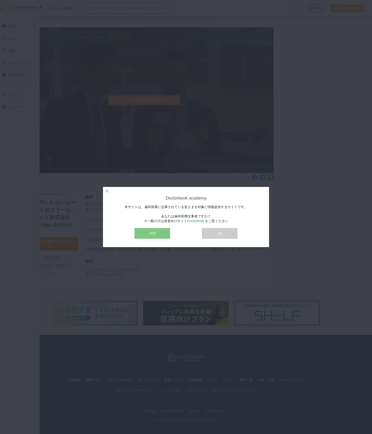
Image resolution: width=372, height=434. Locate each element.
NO (219, 233)
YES (152, 233)
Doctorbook (195, 221)
